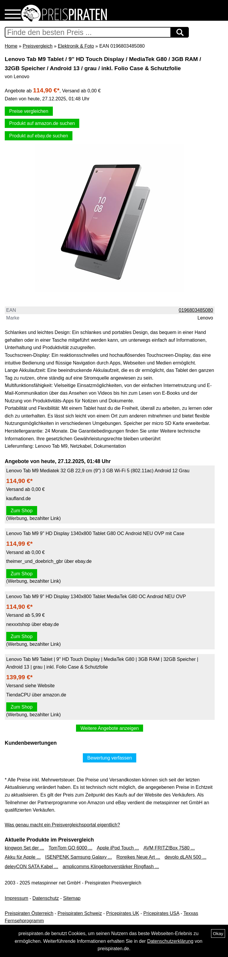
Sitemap (72, 898)
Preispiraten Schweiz (80, 913)
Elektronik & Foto (76, 46)
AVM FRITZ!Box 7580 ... (169, 847)
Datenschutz (45, 898)
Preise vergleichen (28, 111)
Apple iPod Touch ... (118, 847)
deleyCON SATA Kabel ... (31, 866)
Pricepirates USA (161, 913)
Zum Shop (22, 510)
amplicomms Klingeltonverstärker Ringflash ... (111, 866)
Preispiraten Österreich (29, 913)
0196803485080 (196, 310)
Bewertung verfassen (109, 757)
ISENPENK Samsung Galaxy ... (78, 857)
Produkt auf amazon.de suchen (42, 123)
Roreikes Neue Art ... (138, 857)
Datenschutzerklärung (170, 941)
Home (11, 46)
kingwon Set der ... (24, 847)
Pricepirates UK (122, 913)
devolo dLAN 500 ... (186, 857)
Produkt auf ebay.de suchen (38, 135)
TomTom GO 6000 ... (71, 847)
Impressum (16, 898)
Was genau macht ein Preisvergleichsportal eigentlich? (62, 824)
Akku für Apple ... (23, 857)
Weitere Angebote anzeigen (109, 728)
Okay (218, 933)
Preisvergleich (37, 46)
